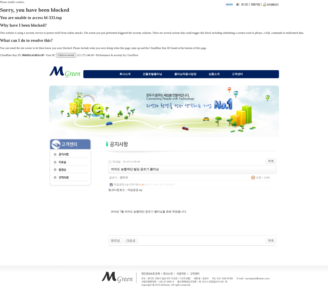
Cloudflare (132, 55)
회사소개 (125, 74)
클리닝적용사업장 (185, 74)
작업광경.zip (134, 190)
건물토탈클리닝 (152, 74)
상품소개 (214, 74)
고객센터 (237, 74)
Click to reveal (66, 55)
